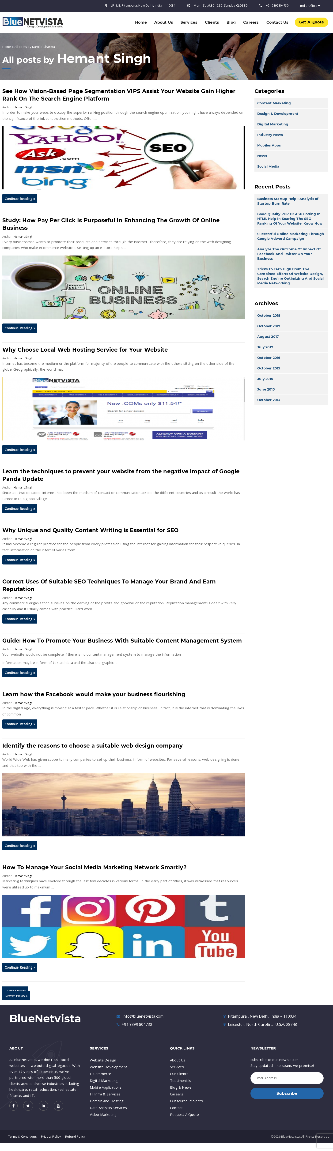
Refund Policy (75, 1136)
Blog (231, 22)
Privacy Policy (51, 1136)
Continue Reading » (20, 198)
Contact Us (277, 22)
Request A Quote (184, 1114)
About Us (163, 22)
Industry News (270, 135)
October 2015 (268, 368)
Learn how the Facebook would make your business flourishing (94, 694)
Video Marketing (103, 1114)
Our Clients (179, 1073)
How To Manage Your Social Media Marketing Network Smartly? (95, 867)
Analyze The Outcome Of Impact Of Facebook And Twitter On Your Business (289, 254)
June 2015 (266, 389)
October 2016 (268, 358)
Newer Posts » (16, 995)
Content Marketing (274, 103)
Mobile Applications (106, 1087)
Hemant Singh (104, 58)
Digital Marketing (272, 124)
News (262, 156)
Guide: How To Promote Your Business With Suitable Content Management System (123, 640)
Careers (251, 22)
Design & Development (277, 114)
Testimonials (180, 1080)
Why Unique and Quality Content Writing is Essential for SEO (90, 530)
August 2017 (268, 337)
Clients (212, 22)
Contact (176, 1107)
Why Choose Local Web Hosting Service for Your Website (85, 349)
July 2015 (265, 379)
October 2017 (268, 326)
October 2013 (268, 400)
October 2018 (268, 315)
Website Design (103, 1060)
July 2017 (265, 347)
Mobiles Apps (269, 145)
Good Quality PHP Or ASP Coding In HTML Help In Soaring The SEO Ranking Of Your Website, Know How (289, 219)
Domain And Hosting (107, 1100)
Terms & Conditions (22, 1136)
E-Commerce (100, 1073)
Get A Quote (311, 22)
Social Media (268, 166)
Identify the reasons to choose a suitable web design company (93, 745)
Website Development (108, 1066)
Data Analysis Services (108, 1107)
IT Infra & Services (105, 1094)
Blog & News (181, 1087)
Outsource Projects (186, 1100)
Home (141, 22)
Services (189, 22)
